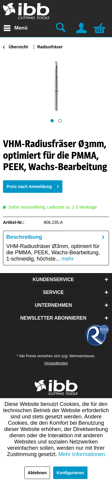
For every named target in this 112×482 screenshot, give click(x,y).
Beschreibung (24, 237)
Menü (15, 27)
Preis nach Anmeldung (33, 185)
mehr (67, 259)
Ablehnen (37, 472)
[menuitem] (15, 28)
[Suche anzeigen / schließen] (61, 28)
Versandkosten (56, 363)
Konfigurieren (70, 472)
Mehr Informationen (82, 454)
